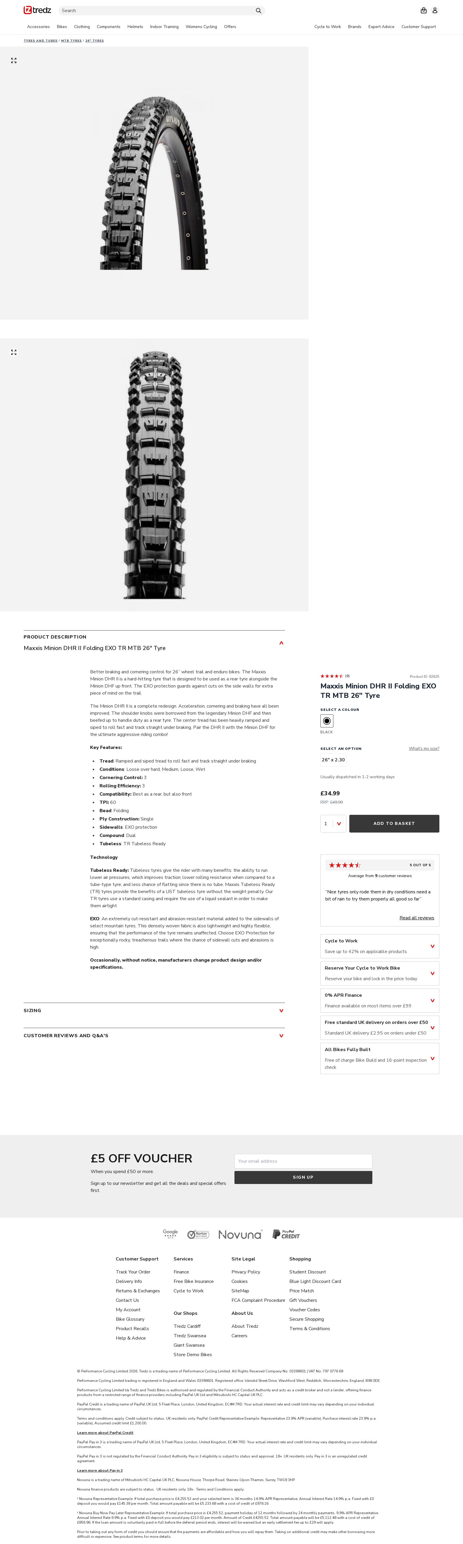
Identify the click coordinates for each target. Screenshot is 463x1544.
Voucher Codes (304, 1310)
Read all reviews (417, 918)
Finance (181, 1272)
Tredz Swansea (190, 1336)
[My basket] (423, 10)
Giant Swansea (189, 1345)
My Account (128, 1310)
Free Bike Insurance (194, 1281)
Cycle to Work (189, 1291)
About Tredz (244, 1326)
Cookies (239, 1281)
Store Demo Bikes (193, 1354)
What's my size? (424, 748)
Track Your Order (133, 1272)
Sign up (303, 1177)
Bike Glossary (130, 1319)
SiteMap (240, 1291)
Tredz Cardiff (187, 1326)
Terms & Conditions (309, 1328)
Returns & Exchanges (138, 1291)
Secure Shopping (306, 1319)
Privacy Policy (245, 1272)
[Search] (161, 10)
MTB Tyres (71, 41)
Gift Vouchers (303, 1300)
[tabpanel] (131, 27)
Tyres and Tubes (41, 41)
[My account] (435, 10)
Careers (239, 1336)
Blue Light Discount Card (315, 1281)
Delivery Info (129, 1281)
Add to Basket (394, 823)
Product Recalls (132, 1328)
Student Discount (307, 1272)
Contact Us (127, 1300)
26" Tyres (94, 41)
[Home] (37, 11)
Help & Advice (131, 1338)
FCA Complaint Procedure (258, 1300)
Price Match (301, 1291)
